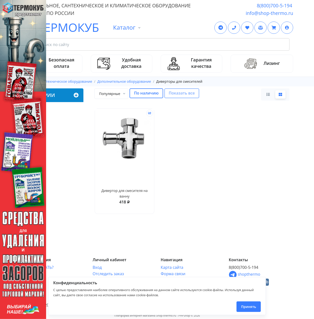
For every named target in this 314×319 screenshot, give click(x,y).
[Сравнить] (149, 113)
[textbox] (109, 93)
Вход (97, 267)
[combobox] (111, 93)
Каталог (124, 27)
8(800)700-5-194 (274, 5)
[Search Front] (162, 44)
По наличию (146, 93)
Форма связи (173, 273)
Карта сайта (172, 267)
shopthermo (244, 274)
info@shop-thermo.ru (269, 13)
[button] (287, 28)
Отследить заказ (108, 273)
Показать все (182, 93)
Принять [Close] (248, 306)
